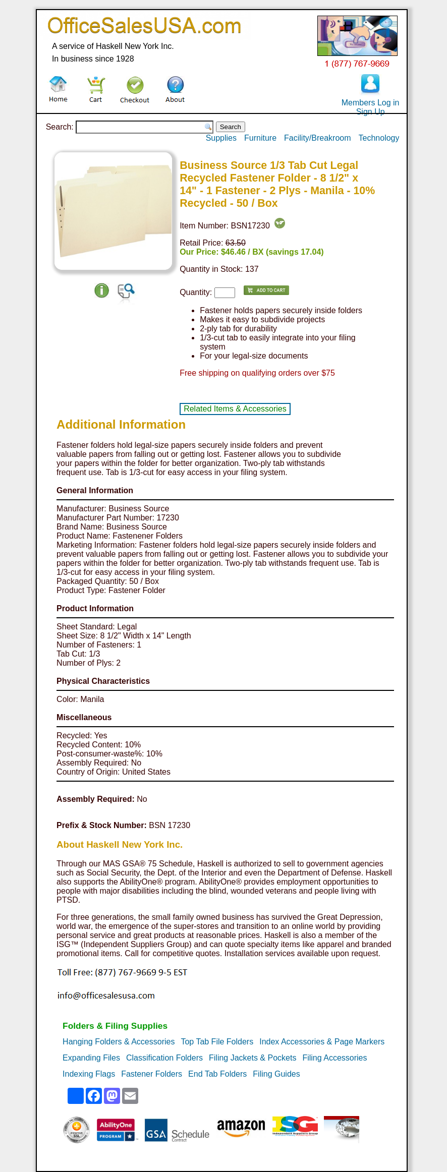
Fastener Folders (151, 1074)
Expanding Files (91, 1057)
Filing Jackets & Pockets (252, 1057)
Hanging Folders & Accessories (119, 1041)
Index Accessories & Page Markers (321, 1041)
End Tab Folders (217, 1074)
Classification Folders (164, 1057)
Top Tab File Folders (217, 1041)
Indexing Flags (89, 1074)
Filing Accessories (334, 1057)
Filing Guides (276, 1074)
